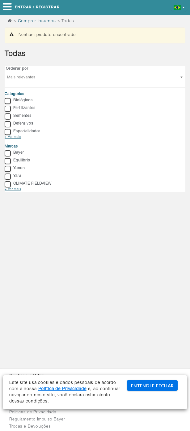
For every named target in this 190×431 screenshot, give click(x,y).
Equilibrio (17, 161)
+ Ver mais (13, 137)
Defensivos (19, 124)
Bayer (14, 153)
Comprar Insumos (37, 21)
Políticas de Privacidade (32, 413)
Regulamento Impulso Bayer (37, 420)
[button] (179, 7)
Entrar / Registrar (37, 7)
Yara (13, 177)
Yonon (14, 169)
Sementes (18, 116)
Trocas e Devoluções (30, 427)
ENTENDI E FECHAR (152, 385)
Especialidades (22, 132)
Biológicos (19, 101)
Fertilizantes (20, 109)
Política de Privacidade (62, 389)
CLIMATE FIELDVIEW (28, 184)
